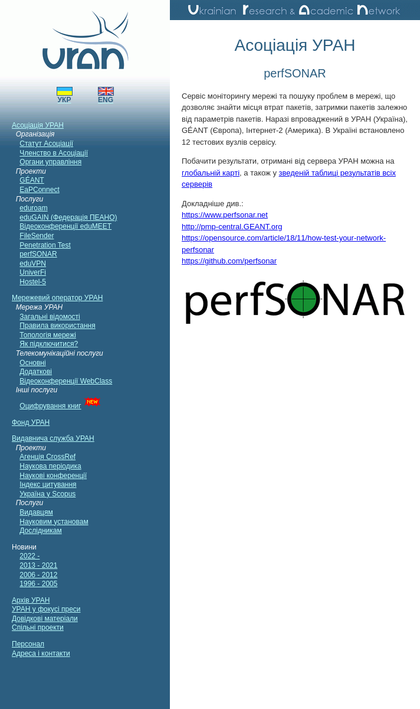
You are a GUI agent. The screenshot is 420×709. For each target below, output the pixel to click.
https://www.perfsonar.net (225, 214)
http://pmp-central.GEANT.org (232, 226)
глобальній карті (210, 172)
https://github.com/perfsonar (229, 260)
